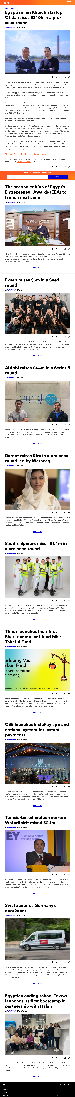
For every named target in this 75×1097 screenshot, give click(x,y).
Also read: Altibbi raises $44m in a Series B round (25, 154)
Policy (5, 1092)
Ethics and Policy (24, 162)
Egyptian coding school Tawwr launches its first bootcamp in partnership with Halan (36, 1001)
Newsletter (6, 1089)
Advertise (5, 1087)
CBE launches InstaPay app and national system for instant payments (37, 730)
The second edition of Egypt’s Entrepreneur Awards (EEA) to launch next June (35, 192)
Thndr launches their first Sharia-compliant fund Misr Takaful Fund (33, 636)
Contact (6, 1095)
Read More (37, 268)
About (5, 1084)
